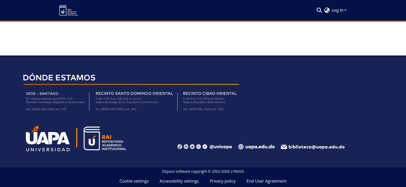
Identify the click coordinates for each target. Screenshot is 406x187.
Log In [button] (338, 10)
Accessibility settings (179, 181)
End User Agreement (266, 181)
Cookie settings (134, 181)
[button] (68, 10)
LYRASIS (237, 171)
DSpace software (176, 171)
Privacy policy (223, 181)
